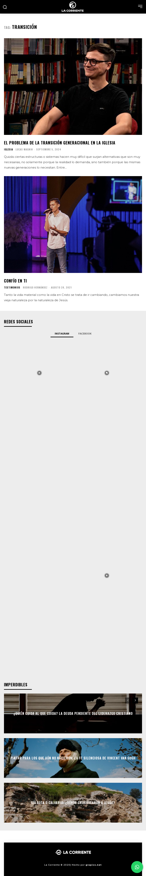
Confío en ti (15, 281)
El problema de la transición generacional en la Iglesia (59, 143)
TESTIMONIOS (12, 287)
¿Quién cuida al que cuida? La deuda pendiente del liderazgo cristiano (73, 713)
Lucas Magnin (24, 149)
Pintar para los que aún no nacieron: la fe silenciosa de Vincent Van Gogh (73, 758)
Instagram (62, 333)
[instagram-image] (39, 372)
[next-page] (135, 700)
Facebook (84, 333)
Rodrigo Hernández (35, 287)
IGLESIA (8, 149)
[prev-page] (128, 700)
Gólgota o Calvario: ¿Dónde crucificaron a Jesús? (73, 802)
